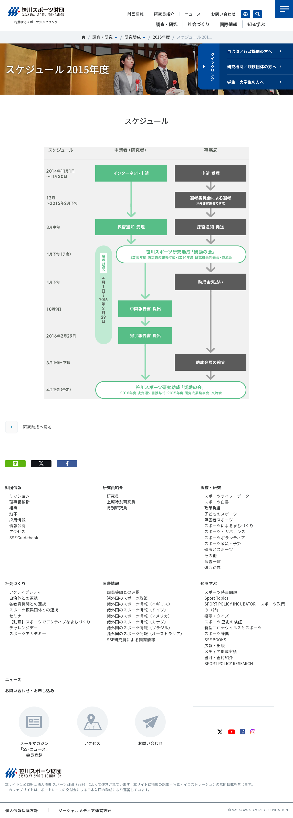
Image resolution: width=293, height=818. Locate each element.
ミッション (19, 496)
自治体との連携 (23, 598)
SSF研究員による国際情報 (131, 639)
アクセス (17, 531)
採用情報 (17, 519)
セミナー (17, 616)
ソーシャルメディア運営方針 (84, 810)
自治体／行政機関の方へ (249, 51)
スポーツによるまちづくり (229, 525)
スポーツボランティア (224, 537)
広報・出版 (214, 645)
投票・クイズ (216, 616)
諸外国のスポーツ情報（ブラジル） (139, 627)
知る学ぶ (209, 583)
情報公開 (17, 525)
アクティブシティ (25, 592)
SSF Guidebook (23, 537)
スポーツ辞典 (216, 633)
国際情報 (111, 583)
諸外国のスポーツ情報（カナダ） (137, 621)
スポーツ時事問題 (220, 592)
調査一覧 (212, 561)
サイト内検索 (257, 14)
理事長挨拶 (19, 502)
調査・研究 (102, 37)
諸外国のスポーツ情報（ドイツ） (137, 609)
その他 (210, 555)
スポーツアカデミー (27, 633)
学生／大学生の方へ (245, 82)
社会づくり (15, 583)
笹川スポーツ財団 (83, 38)
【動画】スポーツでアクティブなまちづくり (50, 621)
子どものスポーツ (220, 514)
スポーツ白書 (216, 502)
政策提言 (212, 507)
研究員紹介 (164, 14)
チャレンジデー (23, 627)
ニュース (193, 14)
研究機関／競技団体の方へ (251, 66)
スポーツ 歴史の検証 (223, 621)
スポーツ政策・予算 (222, 543)
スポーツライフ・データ (226, 496)
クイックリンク (212, 66)
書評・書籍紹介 (218, 657)
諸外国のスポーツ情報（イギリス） (139, 604)
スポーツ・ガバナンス (224, 531)
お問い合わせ (223, 14)
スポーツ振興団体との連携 (33, 609)
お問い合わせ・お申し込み (29, 690)
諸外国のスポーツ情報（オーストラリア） (145, 633)
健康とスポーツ (218, 549)
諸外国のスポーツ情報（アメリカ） (139, 616)
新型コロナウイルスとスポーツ (233, 627)
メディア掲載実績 (220, 651)
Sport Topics (216, 598)
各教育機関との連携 (27, 604)
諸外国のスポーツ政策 (127, 598)
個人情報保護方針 (21, 810)
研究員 (113, 496)
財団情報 (135, 14)
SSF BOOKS (215, 639)
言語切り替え (245, 14)
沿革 (13, 514)
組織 (13, 507)
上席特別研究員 (121, 502)
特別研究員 (117, 507)
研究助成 (132, 37)
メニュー (284, 9)
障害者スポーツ (218, 519)
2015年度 (161, 37)
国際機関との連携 (123, 592)
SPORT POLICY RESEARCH (228, 663)
